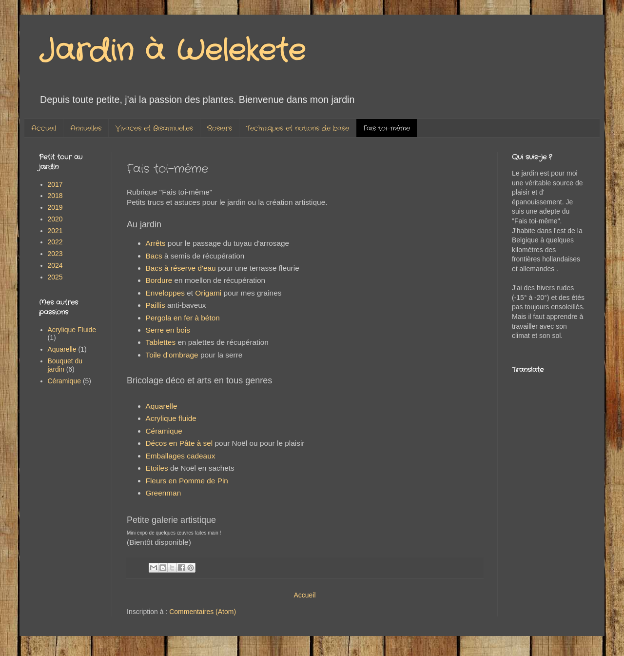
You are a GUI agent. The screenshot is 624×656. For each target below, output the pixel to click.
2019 (55, 207)
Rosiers (219, 128)
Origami (208, 293)
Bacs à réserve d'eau (181, 268)
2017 (55, 184)
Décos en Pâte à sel (179, 443)
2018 (55, 195)
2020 (55, 219)
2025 (55, 277)
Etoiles (157, 468)
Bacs (154, 256)
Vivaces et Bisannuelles (154, 128)
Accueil (43, 128)
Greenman (163, 493)
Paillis (155, 305)
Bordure (159, 280)
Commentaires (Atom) (202, 612)
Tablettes (161, 342)
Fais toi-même (386, 128)
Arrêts (156, 243)
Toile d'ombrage (172, 355)
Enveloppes (165, 293)
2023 (55, 254)
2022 (55, 242)
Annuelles (85, 128)
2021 (55, 231)
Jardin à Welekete (172, 51)
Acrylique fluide (171, 418)
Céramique (164, 431)
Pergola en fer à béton (183, 318)
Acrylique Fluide (72, 330)
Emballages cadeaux (181, 456)
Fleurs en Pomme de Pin (187, 481)
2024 (55, 265)
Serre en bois (168, 330)
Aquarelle (161, 406)
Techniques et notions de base (297, 128)
